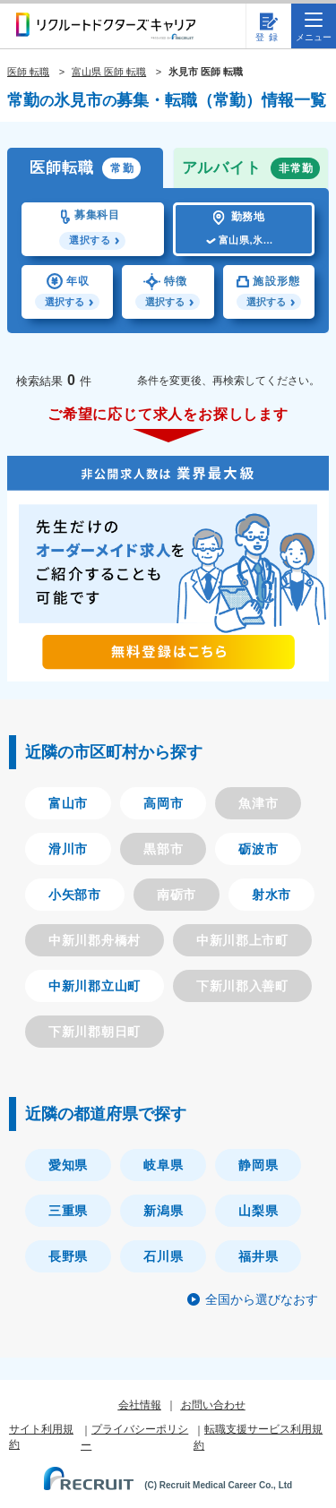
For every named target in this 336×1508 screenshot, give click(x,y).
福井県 (258, 1256)
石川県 (163, 1256)
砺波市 (258, 849)
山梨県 (258, 1211)
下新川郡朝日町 (94, 1031)
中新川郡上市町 (242, 940)
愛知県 (68, 1165)
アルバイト (251, 168)
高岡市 (163, 803)
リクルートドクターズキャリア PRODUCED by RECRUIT (105, 26)
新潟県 (163, 1211)
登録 (268, 37)
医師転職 (85, 168)
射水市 (271, 894)
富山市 (68, 803)
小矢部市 (74, 894)
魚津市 (258, 803)
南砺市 (176, 894)
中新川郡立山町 (94, 986)
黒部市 (163, 849)
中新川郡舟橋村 (94, 940)
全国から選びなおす (261, 1299)
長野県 (68, 1256)
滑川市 (68, 849)
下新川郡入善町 (242, 986)
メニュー (314, 27)
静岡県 (258, 1165)
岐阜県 (163, 1165)
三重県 (68, 1211)
